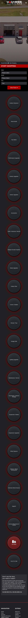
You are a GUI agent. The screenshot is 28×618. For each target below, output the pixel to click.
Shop (2, 613)
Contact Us (17, 613)
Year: (2, 80)
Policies (17, 614)
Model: (2, 75)
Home (2, 611)
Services (3, 614)
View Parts (14, 87)
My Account (18, 616)
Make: (2, 70)
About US (17, 611)
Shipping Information (6, 616)
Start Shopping (12, 63)
